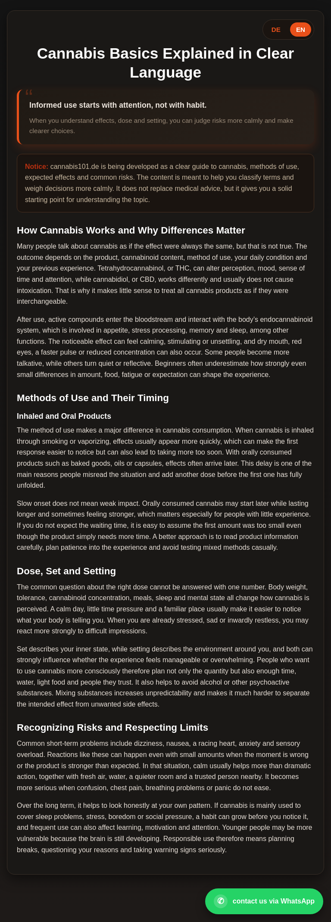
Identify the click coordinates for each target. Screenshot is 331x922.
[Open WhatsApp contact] (264, 901)
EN (300, 29)
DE (276, 29)
